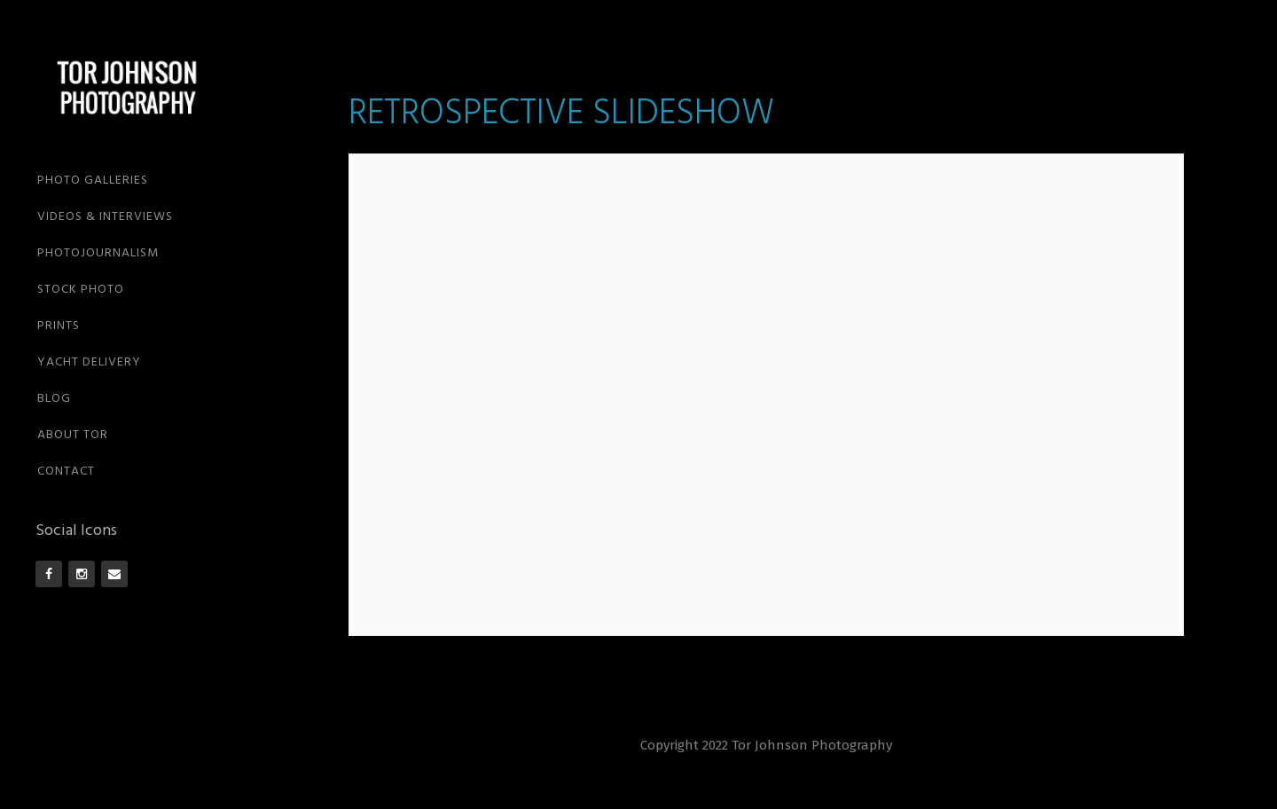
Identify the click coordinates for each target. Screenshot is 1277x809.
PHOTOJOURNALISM (98, 253)
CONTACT (66, 471)
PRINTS (58, 326)
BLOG (54, 399)
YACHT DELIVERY (89, 362)
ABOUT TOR (72, 435)
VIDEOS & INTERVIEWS (105, 217)
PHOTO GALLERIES (92, 180)
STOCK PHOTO (80, 289)
